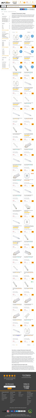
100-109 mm (4, 63)
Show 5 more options (5, 38)
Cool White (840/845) (5, 37)
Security (20, 392)
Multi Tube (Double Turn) (5, 18)
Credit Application (12, 399)
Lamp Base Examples (30, 393)
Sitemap (3, 399)
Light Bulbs (5, 11)
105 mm (3, 50)
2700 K (3, 42)
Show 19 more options (5, 55)
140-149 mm (4, 66)
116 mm (3, 53)
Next (16, 32)
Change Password (12, 394)
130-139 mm (4, 65)
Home (2, 11)
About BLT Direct (4, 394)
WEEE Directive (29, 400)
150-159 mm (4, 67)
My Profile (11, 393)
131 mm (3, 54)
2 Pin (3, 59)
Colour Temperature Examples (30, 396)
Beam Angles (29, 398)
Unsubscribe (12, 401)
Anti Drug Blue (4, 34)
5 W (2, 25)
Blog (2, 393)
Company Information (5, 392)
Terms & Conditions (4, 397)
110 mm (3, 51)
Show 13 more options (5, 68)
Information (29, 392)
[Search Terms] (19, 6)
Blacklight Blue (4, 36)
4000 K (3, 44)
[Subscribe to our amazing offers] (9, 386)
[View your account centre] (32, 2)
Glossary (28, 403)
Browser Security (21, 394)
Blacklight (3, 35)
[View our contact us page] (20, 2)
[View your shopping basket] (26, 2)
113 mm (3, 52)
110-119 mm (4, 64)
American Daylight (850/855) (5, 33)
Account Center (12, 392)
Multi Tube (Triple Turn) (5, 21)
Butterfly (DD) (4, 17)
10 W (3, 27)
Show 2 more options (5, 47)
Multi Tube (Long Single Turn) (5, 19)
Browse (3, 6)
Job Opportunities (4, 398)
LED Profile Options (29, 394)
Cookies (20, 393)
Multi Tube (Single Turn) (5, 20)
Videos (28, 404)
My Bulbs (11, 398)
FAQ (27, 399)
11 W (3, 28)
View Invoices (12, 397)
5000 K (3, 45)
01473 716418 (15, 3)
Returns (11, 402)
